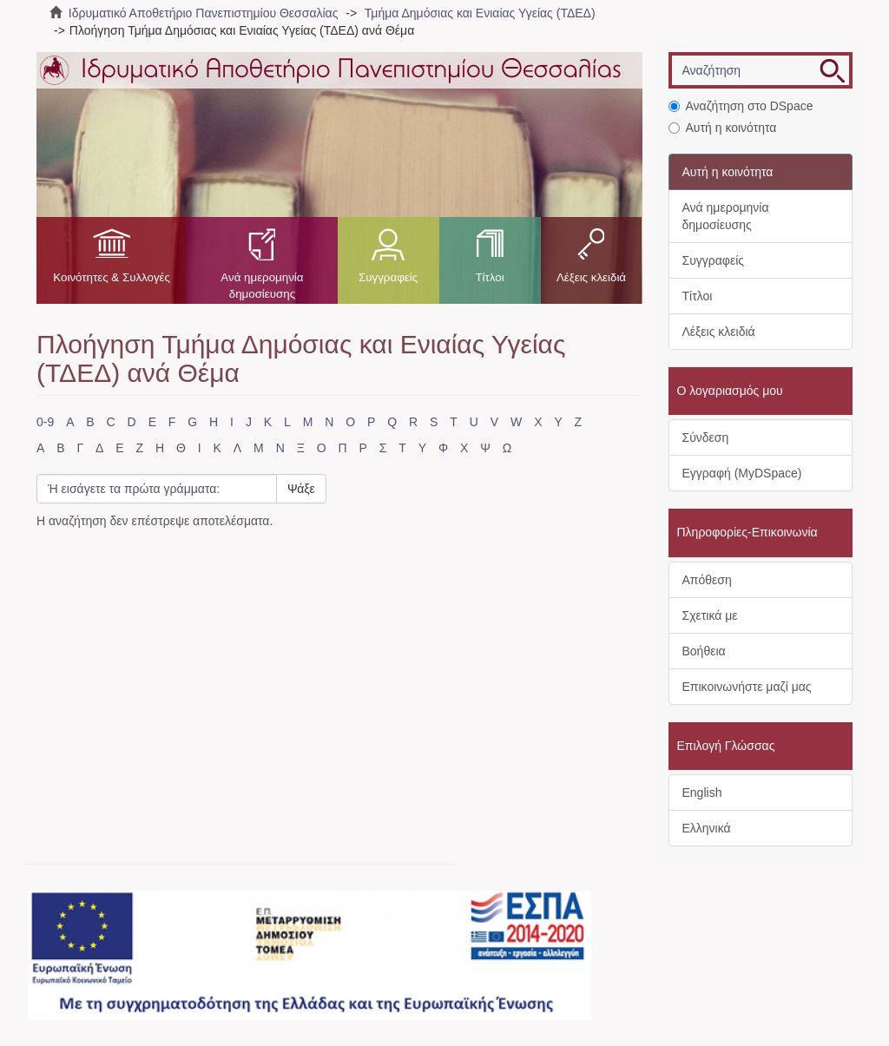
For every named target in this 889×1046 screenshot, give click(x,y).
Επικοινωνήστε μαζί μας (747, 687)
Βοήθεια (704, 651)
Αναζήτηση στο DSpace (740, 106)
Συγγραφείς (388, 277)
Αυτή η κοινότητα (722, 128)
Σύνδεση (705, 437)
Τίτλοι (489, 277)
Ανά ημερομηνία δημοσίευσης (262, 285)
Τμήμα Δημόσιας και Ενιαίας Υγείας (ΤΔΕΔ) (480, 13)
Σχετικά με (710, 615)
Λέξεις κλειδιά (591, 277)
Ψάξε (301, 489)
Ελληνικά (706, 828)
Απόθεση (707, 580)
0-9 (45, 422)
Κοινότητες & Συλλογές (111, 277)
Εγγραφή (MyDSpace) (742, 473)
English (702, 792)
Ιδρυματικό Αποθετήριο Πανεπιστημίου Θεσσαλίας (204, 13)
